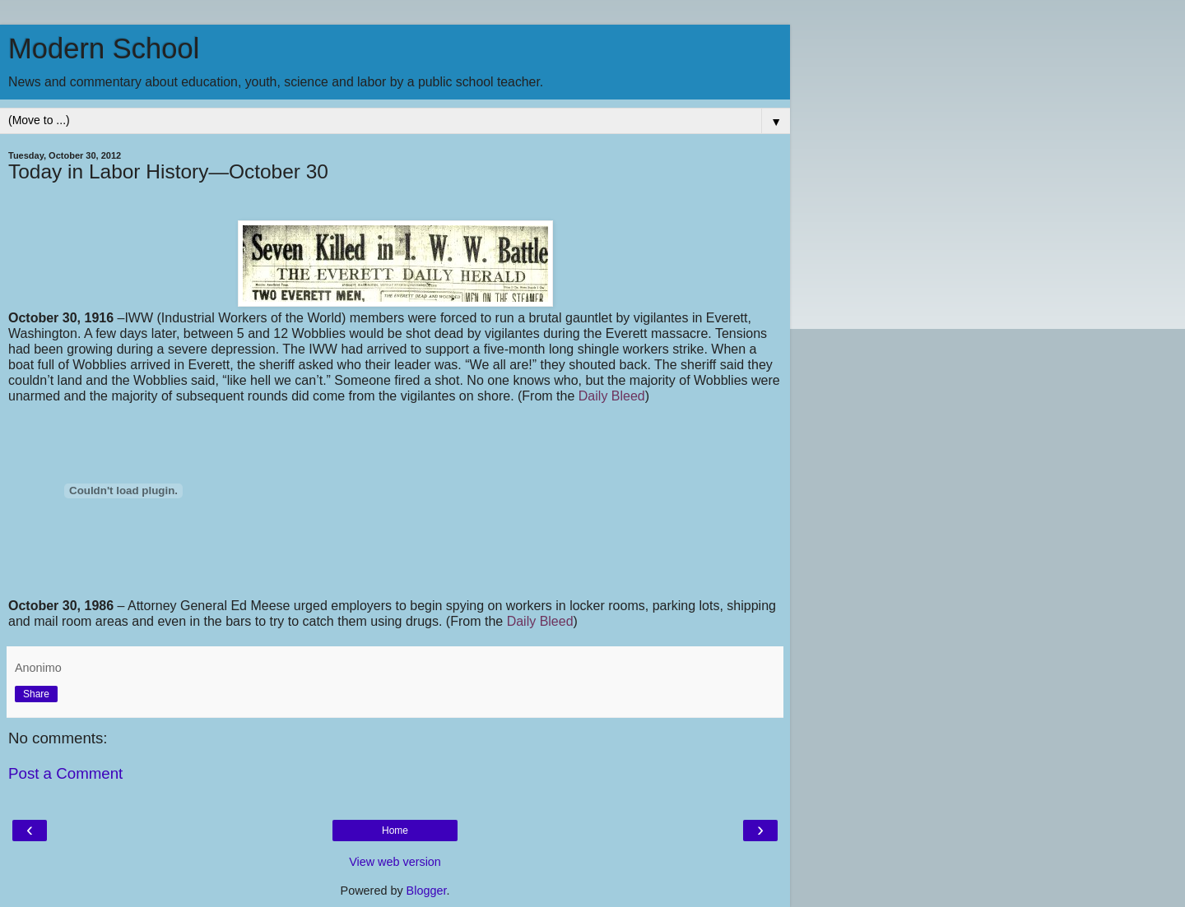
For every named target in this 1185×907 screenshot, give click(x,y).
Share (36, 694)
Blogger (427, 890)
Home (395, 830)
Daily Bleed (612, 396)
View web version (395, 861)
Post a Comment (65, 773)
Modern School (103, 48)
